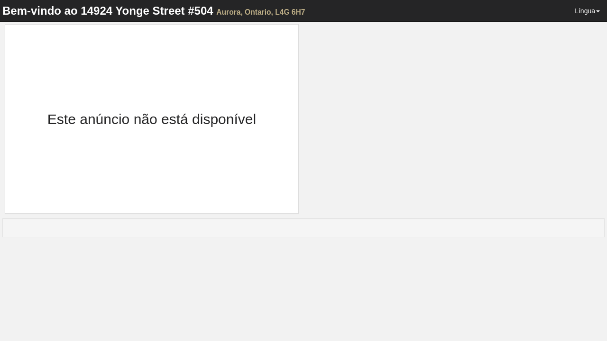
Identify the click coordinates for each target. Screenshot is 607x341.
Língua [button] (587, 11)
